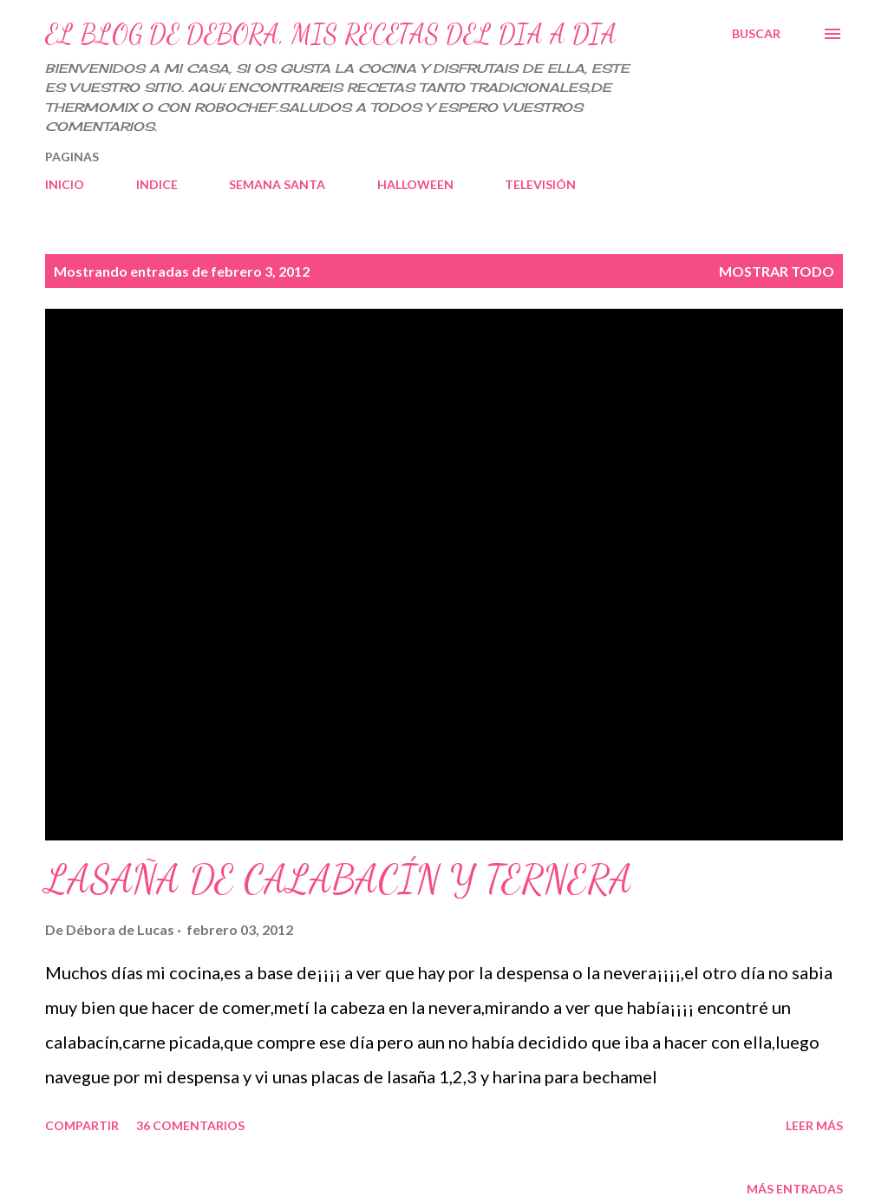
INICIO (64, 184)
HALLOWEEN (415, 184)
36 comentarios (190, 1125)
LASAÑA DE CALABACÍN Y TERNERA (338, 879)
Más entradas (795, 1188)
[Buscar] (756, 34)
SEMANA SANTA (277, 184)
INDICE (157, 184)
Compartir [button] (82, 1125)
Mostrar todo (776, 271)
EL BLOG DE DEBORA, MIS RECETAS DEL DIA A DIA (331, 33)
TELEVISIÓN (540, 184)
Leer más (814, 1125)
